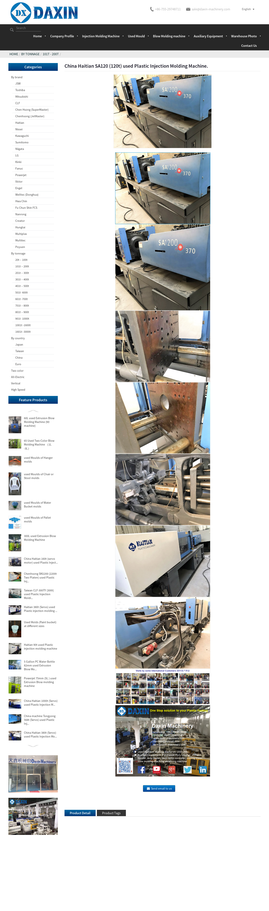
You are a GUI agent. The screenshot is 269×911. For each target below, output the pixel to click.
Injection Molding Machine (101, 36)
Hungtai (20, 227)
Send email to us (161, 788)
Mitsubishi (21, 96)
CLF (17, 103)
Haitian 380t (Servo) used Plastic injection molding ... (40, 609)
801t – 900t (22, 312)
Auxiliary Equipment (208, 36)
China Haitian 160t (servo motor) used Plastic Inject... (41, 560)
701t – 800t (22, 305)
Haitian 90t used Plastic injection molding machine (40, 646)
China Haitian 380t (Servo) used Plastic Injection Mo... (40, 734)
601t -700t (21, 299)
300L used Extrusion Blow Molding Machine (40, 538)
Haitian (19, 123)
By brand (16, 77)
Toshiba (20, 90)
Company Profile (62, 36)
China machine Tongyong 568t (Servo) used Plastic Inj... (39, 719)
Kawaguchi (22, 136)
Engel (18, 188)
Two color (17, 371)
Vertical (15, 383)
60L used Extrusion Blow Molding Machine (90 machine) (39, 422)
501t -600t (21, 292)
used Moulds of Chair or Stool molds (39, 476)
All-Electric (17, 377)
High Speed (18, 390)
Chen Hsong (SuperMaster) (32, 110)
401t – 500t (22, 286)
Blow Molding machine (169, 36)
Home (37, 36)
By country (18, 338)
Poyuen (20, 247)
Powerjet (20, 175)
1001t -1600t (23, 325)
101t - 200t (51, 54)
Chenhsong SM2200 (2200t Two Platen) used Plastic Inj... (40, 577)
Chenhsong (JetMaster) (29, 116)
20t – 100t (21, 260)
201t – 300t (22, 273)
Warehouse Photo (244, 36)
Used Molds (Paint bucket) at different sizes (40, 624)
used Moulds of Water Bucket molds (37, 504)
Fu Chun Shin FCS (26, 208)
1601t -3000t (23, 332)
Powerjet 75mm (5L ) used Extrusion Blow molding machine (40, 682)
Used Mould (136, 36)
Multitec (20, 240)
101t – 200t (22, 266)
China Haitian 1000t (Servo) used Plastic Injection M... (41, 702)
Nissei (18, 129)
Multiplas (21, 234)
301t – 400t (22, 279)
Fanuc (19, 168)
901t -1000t (22, 318)
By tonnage (30, 54)
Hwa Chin (21, 201)
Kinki (18, 162)
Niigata (19, 149)
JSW (18, 83)
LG (17, 155)
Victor (18, 181)
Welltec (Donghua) (26, 194)
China (18, 357)
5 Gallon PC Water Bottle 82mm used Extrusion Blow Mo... (39, 665)
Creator (20, 221)
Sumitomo (22, 142)
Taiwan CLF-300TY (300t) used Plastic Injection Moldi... (39, 594)
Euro (18, 364)
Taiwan (19, 351)
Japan (19, 344)
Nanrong (20, 214)
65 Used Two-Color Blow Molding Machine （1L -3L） (39, 444)
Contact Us (249, 45)
